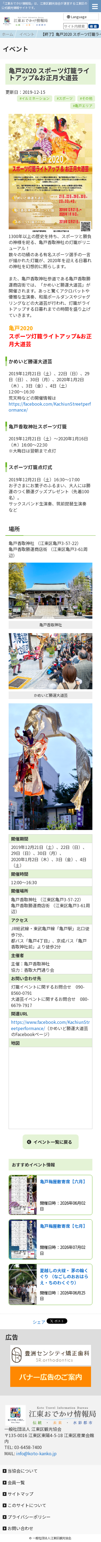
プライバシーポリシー (27, 1517)
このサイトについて (24, 1505)
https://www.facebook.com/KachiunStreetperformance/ (50, 1025)
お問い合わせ (18, 1528)
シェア (39, 1322)
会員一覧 (14, 1482)
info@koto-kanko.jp (36, 1453)
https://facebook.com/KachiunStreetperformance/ (50, 406)
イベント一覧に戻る (49, 1142)
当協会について (20, 1470)
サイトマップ (18, 1493)
